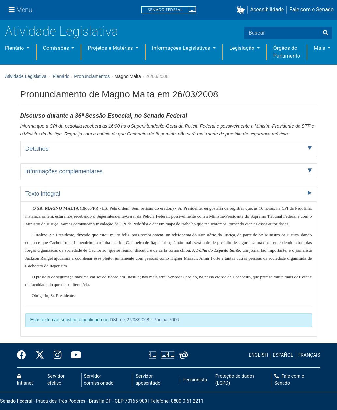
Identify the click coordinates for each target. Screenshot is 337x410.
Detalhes (37, 149)
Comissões (56, 48)
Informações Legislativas (182, 48)
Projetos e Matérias (111, 48)
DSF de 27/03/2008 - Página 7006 (144, 319)
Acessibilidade (267, 10)
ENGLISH (258, 355)
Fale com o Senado (311, 10)
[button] (242, 10)
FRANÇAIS (309, 355)
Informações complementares (64, 171)
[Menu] (20, 10)
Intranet (25, 380)
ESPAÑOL (283, 355)
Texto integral (42, 194)
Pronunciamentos (92, 76)
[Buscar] (325, 33)
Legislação (242, 48)
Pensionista (195, 380)
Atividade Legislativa (61, 31)
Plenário (15, 48)
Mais (320, 48)
